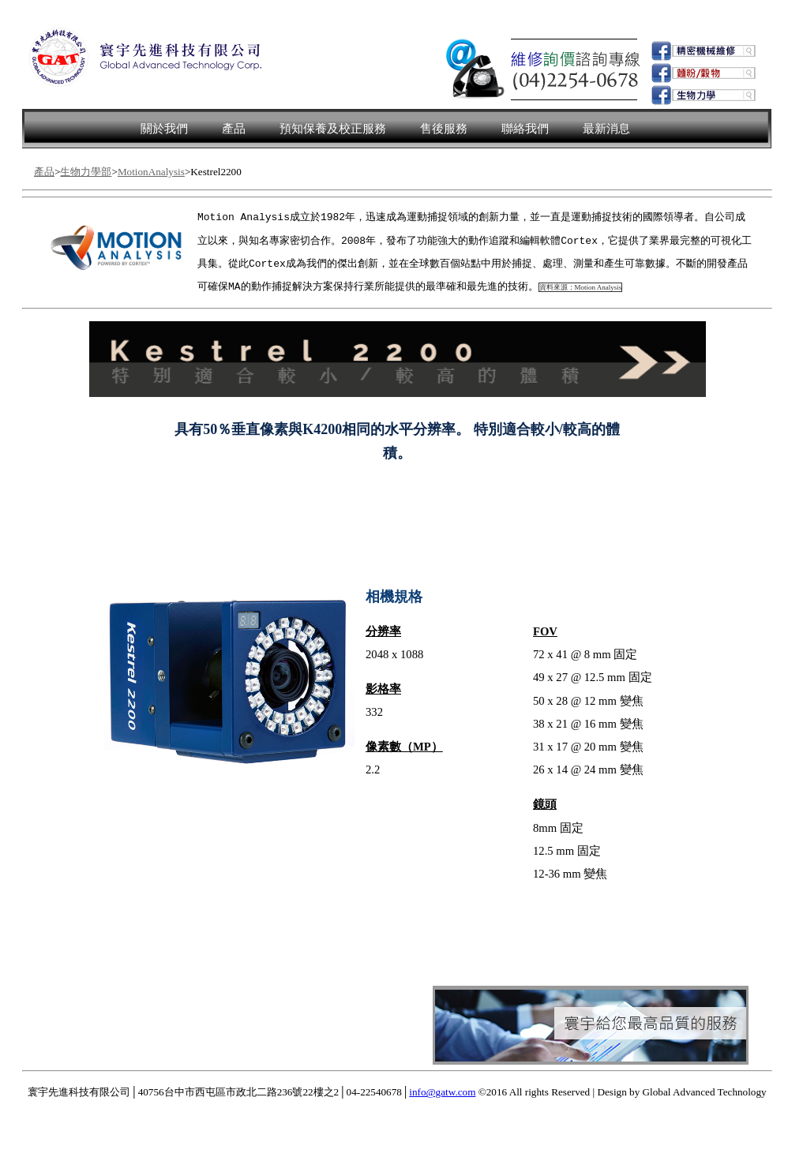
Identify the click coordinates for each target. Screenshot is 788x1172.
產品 (234, 128)
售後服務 (443, 128)
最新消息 (606, 128)
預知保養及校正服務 (333, 128)
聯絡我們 (525, 128)
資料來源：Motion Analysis (580, 288)
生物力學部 (85, 172)
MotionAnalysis (151, 172)
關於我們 (164, 128)
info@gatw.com (442, 1093)
